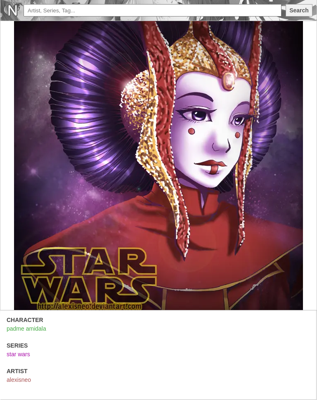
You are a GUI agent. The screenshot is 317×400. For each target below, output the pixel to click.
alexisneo (19, 379)
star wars (18, 354)
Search (299, 10)
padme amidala (26, 328)
